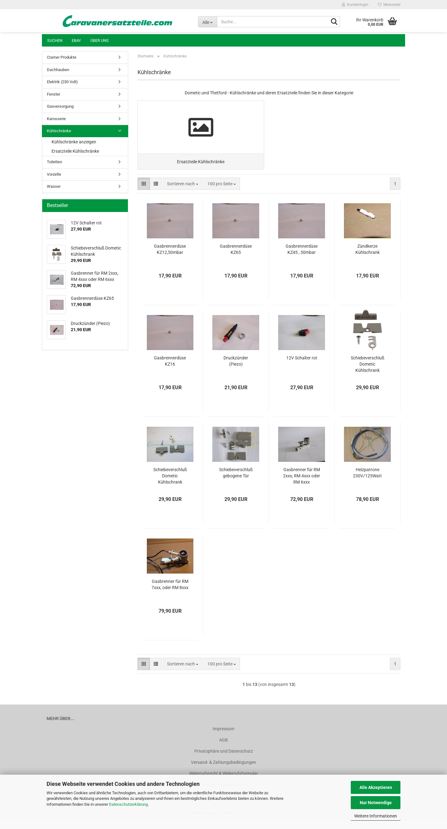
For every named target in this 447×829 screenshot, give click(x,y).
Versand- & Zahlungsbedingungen (223, 770)
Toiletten (54, 162)
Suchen (54, 40)
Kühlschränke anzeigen (74, 141)
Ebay (76, 40)
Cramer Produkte (61, 57)
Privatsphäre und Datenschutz (223, 759)
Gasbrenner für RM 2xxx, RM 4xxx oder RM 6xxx (301, 484)
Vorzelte (54, 174)
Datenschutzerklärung (128, 804)
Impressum (223, 737)
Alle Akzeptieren (375, 787)
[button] (144, 192)
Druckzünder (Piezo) (236, 369)
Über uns (99, 40)
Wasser (54, 186)
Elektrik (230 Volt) (62, 81)
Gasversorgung (60, 106)
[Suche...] (207, 21)
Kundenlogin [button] (355, 4)
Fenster (53, 94)
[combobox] (182, 192)
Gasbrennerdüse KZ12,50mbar (170, 258)
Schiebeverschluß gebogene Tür (236, 481)
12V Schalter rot (301, 366)
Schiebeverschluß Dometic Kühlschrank (367, 372)
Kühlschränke (59, 130)
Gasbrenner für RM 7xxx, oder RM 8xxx (169, 593)
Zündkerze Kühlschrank (367, 258)
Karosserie (56, 118)
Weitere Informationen (375, 815)
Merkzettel (389, 4)
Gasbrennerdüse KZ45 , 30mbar (302, 258)
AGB (223, 748)
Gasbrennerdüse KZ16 (170, 369)
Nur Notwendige (376, 802)
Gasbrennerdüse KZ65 (236, 258)
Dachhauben (58, 69)
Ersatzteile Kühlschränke (75, 151)
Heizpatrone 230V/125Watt (367, 481)
